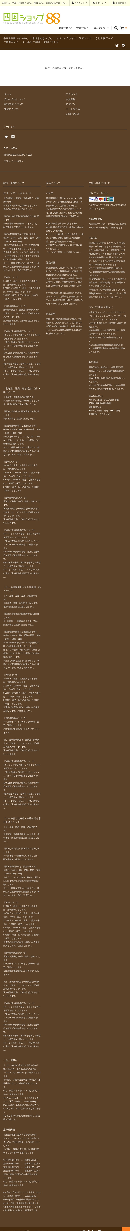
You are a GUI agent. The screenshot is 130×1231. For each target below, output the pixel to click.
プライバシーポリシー (15, 157)
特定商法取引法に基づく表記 (18, 152)
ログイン (99, 2)
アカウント (79, 2)
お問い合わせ (51, 42)
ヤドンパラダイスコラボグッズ (73, 38)
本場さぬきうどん (42, 38)
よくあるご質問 (31, 42)
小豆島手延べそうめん (15, 38)
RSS (5, 147)
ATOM (13, 147)
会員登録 (120, 2)
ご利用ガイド (10, 42)
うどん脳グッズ (104, 38)
